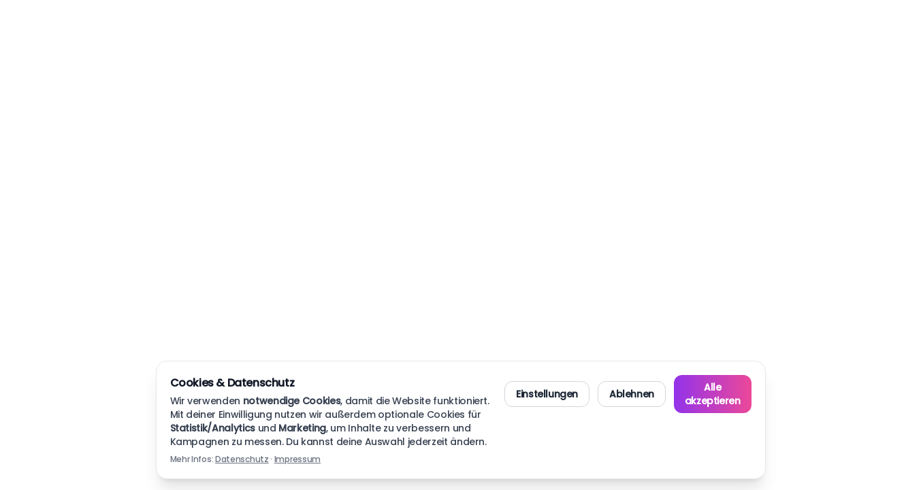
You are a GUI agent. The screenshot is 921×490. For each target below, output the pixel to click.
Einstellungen (547, 394)
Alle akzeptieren (713, 394)
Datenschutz (242, 459)
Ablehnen (631, 394)
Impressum (297, 459)
